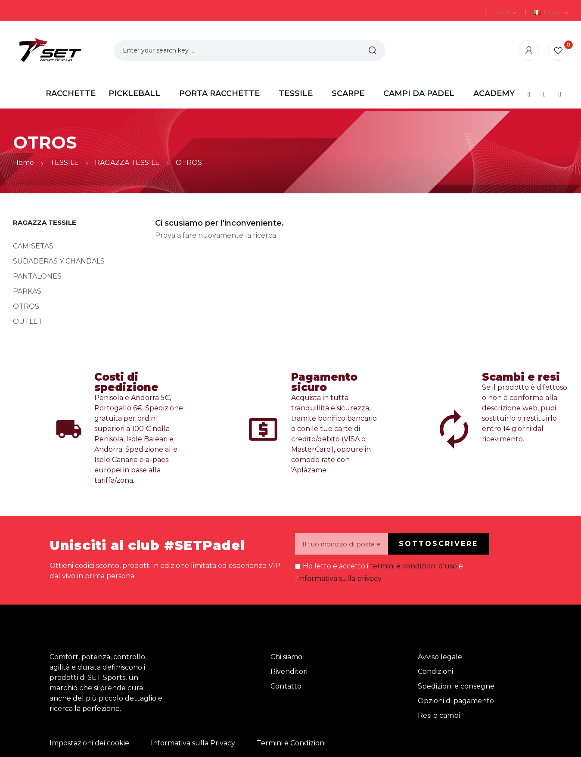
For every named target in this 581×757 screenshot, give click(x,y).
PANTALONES (37, 276)
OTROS (26, 306)
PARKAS (27, 291)
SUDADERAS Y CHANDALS (59, 261)
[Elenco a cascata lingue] (551, 12)
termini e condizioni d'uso (413, 566)
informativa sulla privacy (340, 578)
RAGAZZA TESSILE (44, 222)
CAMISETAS (33, 246)
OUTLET (28, 321)
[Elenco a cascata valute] (505, 12)
